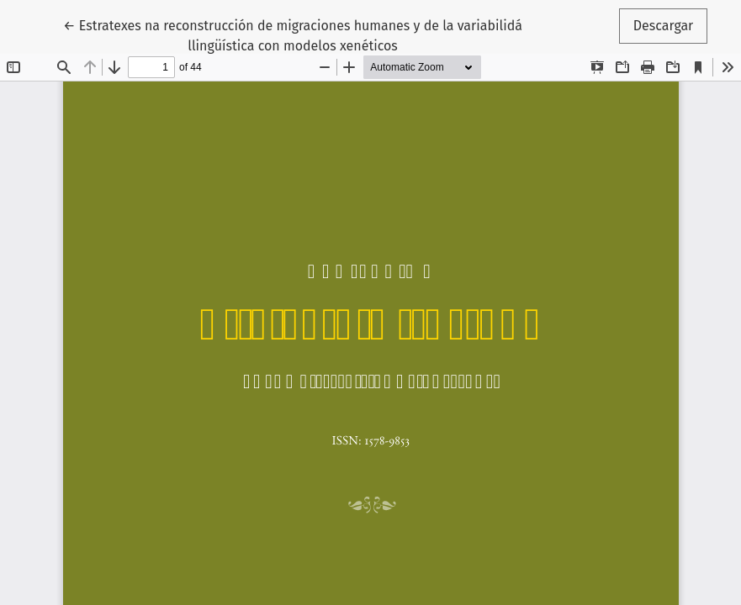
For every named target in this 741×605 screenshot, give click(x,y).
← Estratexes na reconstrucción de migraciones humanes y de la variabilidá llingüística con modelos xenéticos (292, 34)
